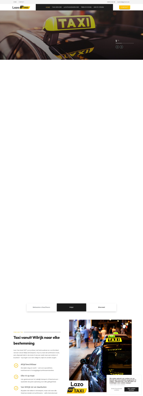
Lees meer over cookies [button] (117, 384)
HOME (52, 7)
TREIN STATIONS (90, 7)
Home (15, 2)
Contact (21, 2)
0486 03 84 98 (111, 2)
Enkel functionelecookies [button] (116, 389)
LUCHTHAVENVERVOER (75, 7)
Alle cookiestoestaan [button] (131, 389)
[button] (117, 47)
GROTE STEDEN (103, 7)
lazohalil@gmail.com (123, 2)
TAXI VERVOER (61, 7)
